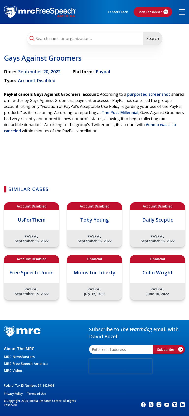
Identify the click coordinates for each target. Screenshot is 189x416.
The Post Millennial (120, 112)
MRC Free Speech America (26, 363)
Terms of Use (36, 394)
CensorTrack (118, 12)
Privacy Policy (13, 394)
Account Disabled (36, 80)
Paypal (103, 72)
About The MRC (19, 348)
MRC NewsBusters (19, 356)
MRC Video (13, 370)
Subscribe (170, 349)
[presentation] (120, 366)
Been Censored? (153, 11)
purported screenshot (148, 94)
